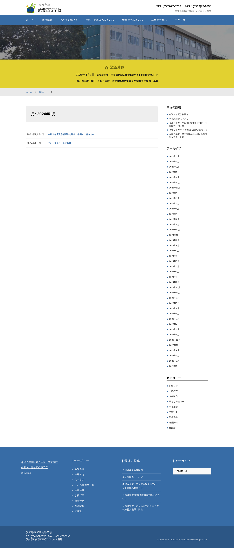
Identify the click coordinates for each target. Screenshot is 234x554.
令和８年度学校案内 (180, 114)
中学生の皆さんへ (132, 20)
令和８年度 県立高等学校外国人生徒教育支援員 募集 (127, 81)
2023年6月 (175, 319)
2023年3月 (175, 335)
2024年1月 (175, 288)
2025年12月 (175, 188)
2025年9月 (175, 199)
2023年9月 (175, 303)
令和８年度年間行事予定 (37, 478)
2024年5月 (175, 267)
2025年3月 (175, 220)
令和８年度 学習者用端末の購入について (187, 133)
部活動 (172, 433)
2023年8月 (175, 309)
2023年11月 (175, 293)
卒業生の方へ (159, 20)
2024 (42, 92)
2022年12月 (175, 345)
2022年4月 (175, 361)
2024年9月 (175, 246)
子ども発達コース (179, 407)
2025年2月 (175, 225)
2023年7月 (175, 314)
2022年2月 (175, 366)
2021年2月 (175, 372)
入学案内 (174, 402)
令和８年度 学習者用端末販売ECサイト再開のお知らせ (127, 74)
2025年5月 (175, 209)
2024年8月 (175, 251)
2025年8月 (175, 204)
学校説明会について (180, 119)
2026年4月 (175, 167)
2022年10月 (175, 351)
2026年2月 (175, 178)
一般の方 (174, 397)
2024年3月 (175, 277)
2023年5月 (175, 324)
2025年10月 (175, 193)
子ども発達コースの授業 (61, 143)
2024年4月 (175, 272)
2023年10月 (175, 298)
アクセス (180, 20)
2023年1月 (175, 340)
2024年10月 (175, 241)
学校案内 (47, 20)
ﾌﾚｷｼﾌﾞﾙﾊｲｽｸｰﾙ (68, 20)
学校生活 (174, 412)
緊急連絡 (174, 423)
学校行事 (174, 418)
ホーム (30, 20)
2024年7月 (175, 256)
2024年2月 (175, 282)
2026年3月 (175, 172)
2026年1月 (175, 183)
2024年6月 (175, 261)
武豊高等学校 (51, 10)
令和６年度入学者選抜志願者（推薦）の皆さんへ (75, 134)
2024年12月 (175, 235)
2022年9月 (175, 356)
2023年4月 (175, 330)
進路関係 (174, 428)
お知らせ (174, 391)
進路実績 (27, 484)
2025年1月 (175, 230)
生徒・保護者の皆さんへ (99, 20)
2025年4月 (175, 214)
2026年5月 (175, 162)
